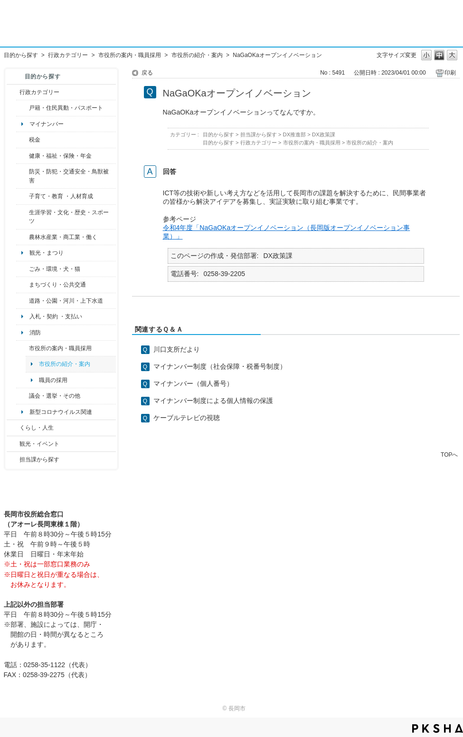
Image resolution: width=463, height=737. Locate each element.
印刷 (450, 72)
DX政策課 (323, 134)
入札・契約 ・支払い (55, 316)
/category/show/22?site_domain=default (23, 269)
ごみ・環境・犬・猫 (54, 269)
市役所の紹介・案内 (197, 55)
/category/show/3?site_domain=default (13, 92)
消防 (35, 332)
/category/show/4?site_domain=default (23, 156)
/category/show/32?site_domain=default (23, 348)
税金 (34, 139)
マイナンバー (46, 124)
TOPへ (449, 454)
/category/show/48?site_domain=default (23, 196)
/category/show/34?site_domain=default (23, 237)
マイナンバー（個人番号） (193, 383)
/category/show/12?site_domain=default (13, 427)
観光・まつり (46, 252)
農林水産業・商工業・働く (63, 237)
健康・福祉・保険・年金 (60, 156)
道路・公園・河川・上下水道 (66, 300)
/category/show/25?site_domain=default (23, 176)
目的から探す (21, 55)
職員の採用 (53, 380)
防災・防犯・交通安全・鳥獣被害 (69, 175)
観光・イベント (39, 443)
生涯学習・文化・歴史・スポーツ (69, 216)
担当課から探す (39, 459)
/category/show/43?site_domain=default (23, 217)
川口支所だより (176, 349)
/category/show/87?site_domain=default (23, 301)
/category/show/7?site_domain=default (23, 108)
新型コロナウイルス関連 (60, 412)
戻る (147, 72)
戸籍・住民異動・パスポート (66, 108)
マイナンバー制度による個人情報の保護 (213, 400)
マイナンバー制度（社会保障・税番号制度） (219, 366)
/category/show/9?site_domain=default (13, 459)
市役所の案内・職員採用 (129, 55)
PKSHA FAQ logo (437, 728)
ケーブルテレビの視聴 (186, 417)
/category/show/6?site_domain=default (23, 284)
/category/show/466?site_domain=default (23, 396)
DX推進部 (294, 134)
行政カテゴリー (68, 55)
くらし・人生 (36, 427)
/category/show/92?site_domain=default (23, 139)
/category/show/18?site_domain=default (13, 444)
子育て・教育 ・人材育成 (61, 196)
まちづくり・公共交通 (57, 284)
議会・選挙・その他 (54, 395)
